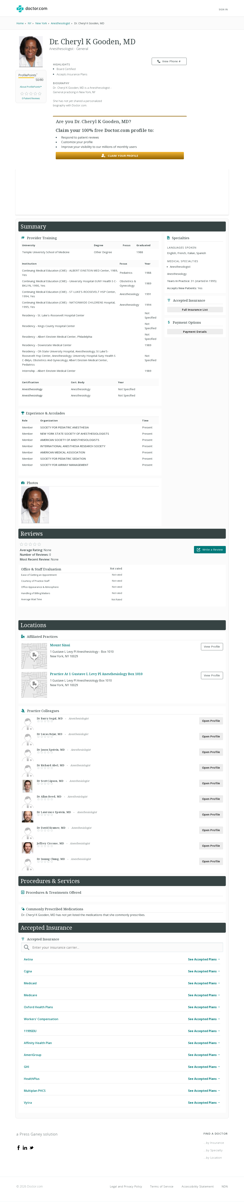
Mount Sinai (60, 645)
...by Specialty (213, 1150)
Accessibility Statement (198, 1186)
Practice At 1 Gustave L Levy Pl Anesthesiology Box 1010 (96, 674)
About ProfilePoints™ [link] (31, 86)
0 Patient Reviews (31, 98)
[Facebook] (18, 1147)
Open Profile (211, 721)
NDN (225, 1186)
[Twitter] (31, 1147)
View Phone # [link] (169, 61)
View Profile (212, 646)
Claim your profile (119, 155)
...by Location (213, 1157)
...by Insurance (214, 1142)
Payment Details (195, 331)
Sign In (223, 9)
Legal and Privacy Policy (126, 1186)
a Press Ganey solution (37, 1134)
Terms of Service (162, 1186)
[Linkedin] (25, 1147)
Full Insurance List (195, 309)
